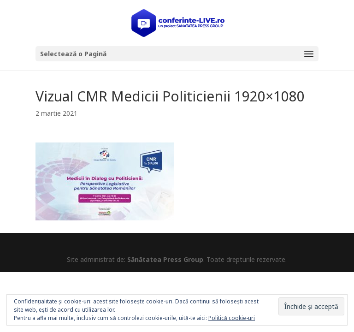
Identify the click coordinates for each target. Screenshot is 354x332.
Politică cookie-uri (231, 318)
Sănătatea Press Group (165, 259)
